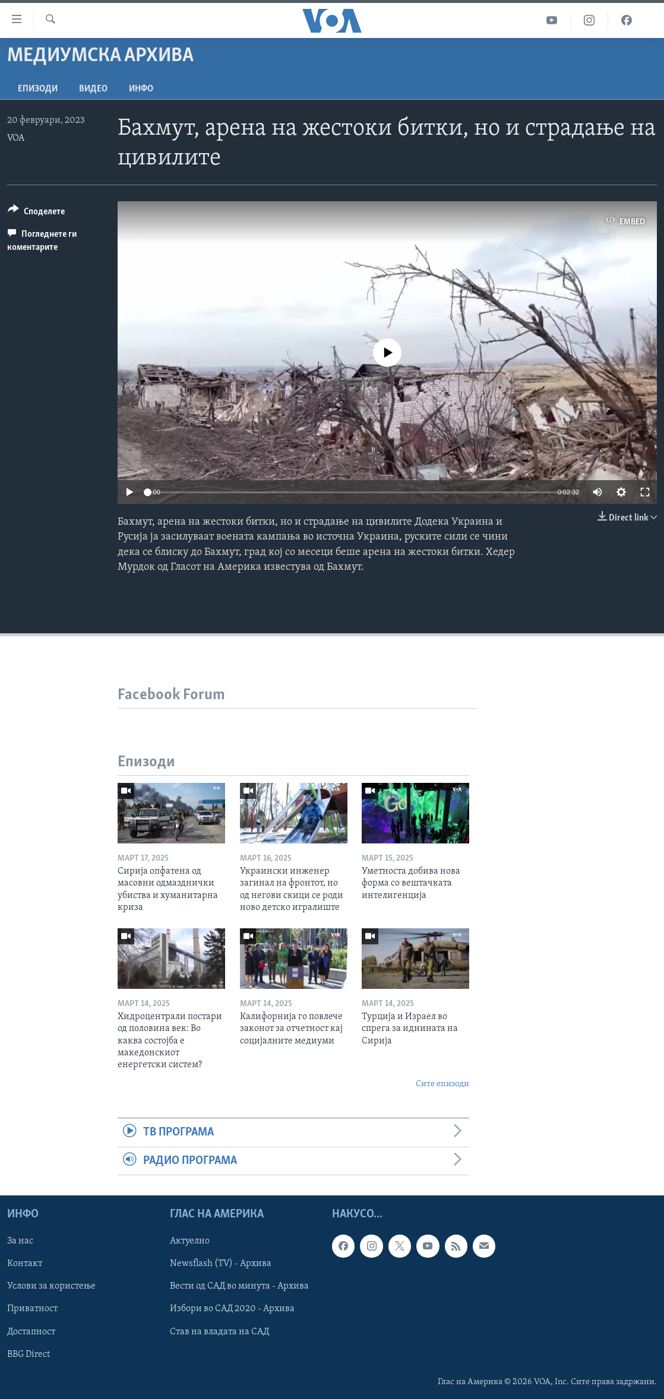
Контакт (24, 1263)
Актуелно (190, 1241)
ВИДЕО (93, 89)
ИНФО (141, 89)
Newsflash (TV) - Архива (220, 1263)
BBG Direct (28, 1354)
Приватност (32, 1309)
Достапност (31, 1331)
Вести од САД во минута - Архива (239, 1286)
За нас (20, 1241)
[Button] (36, 213)
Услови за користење (51, 1286)
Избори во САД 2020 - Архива (232, 1309)
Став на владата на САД (219, 1331)
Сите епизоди (442, 1084)
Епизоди (38, 89)
